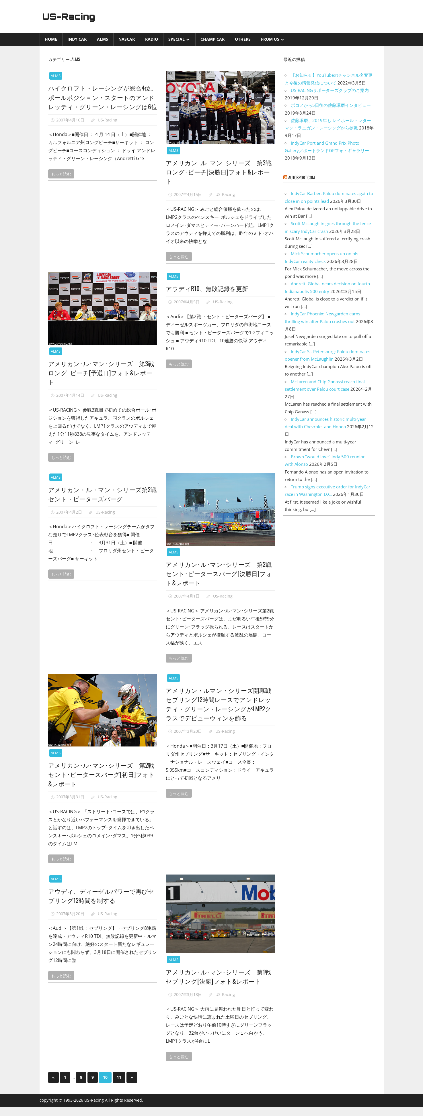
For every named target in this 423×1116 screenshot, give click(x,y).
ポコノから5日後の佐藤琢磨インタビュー (331, 105)
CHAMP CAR (212, 39)
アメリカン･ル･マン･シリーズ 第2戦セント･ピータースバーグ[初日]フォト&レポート (100, 774)
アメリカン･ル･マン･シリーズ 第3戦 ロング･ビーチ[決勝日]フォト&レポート (220, 172)
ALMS (102, 39)
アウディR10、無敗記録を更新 (209, 288)
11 (119, 1086)
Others (243, 39)
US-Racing (70, 16)
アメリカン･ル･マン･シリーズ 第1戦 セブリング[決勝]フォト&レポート (218, 981)
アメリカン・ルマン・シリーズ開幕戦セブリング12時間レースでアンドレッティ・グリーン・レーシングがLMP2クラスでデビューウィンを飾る (218, 703)
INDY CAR (77, 39)
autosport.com (301, 177)
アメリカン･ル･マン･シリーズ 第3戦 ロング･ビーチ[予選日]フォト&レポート (102, 372)
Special (176, 39)
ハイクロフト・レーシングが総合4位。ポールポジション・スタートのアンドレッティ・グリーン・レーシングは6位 (100, 101)
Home (51, 39)
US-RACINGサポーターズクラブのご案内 (330, 90)
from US (270, 39)
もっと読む (61, 183)
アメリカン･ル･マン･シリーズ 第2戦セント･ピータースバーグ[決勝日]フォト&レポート (218, 573)
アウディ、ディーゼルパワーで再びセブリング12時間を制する (100, 895)
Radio (151, 39)
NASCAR (126, 39)
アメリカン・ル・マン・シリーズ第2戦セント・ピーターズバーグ (101, 494)
